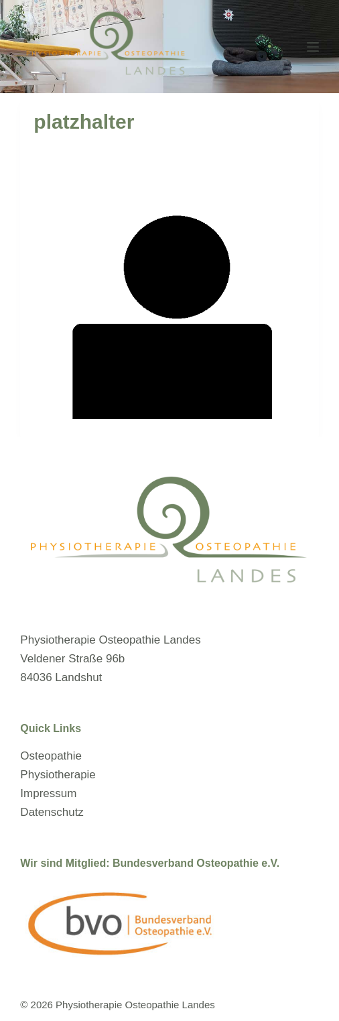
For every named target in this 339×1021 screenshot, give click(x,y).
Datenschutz (52, 812)
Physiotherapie (57, 774)
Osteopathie (51, 755)
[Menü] (313, 47)
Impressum (48, 793)
